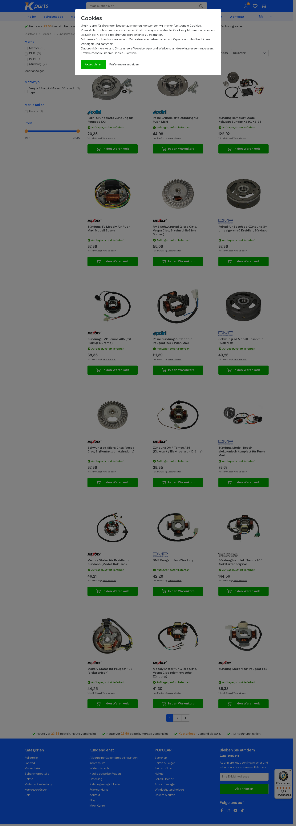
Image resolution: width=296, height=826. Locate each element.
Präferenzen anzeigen (124, 64)
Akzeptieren (94, 64)
